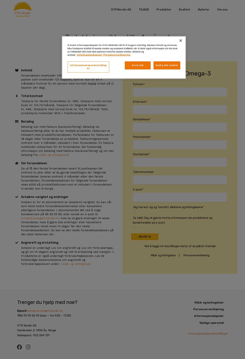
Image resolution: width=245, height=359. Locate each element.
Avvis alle (138, 65)
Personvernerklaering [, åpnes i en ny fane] (116, 55)
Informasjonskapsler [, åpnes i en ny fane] (89, 55)
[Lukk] (180, 40)
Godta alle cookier (167, 65)
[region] (124, 57)
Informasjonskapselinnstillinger (88, 67)
